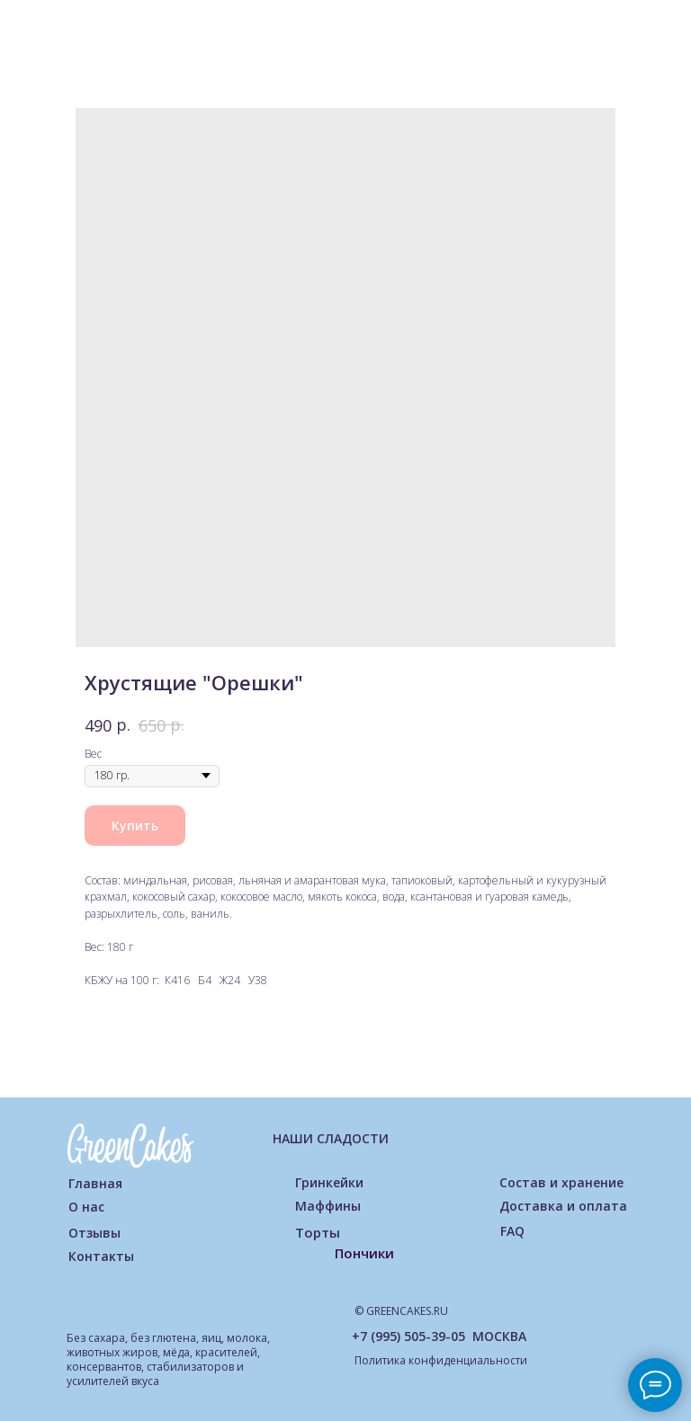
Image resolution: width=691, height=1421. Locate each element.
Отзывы (94, 1232)
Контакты (101, 1256)
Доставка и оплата (563, 1205)
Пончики (364, 1253)
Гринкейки (329, 1182)
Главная (95, 1183)
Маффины (328, 1205)
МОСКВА (499, 1336)
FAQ (512, 1230)
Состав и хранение (561, 1182)
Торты (317, 1232)
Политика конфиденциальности (440, 1360)
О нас (86, 1206)
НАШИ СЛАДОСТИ (331, 1138)
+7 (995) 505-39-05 (408, 1336)
